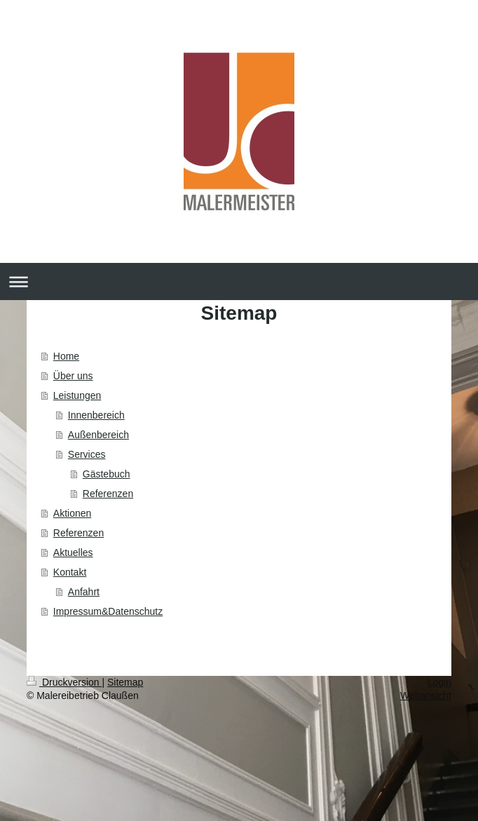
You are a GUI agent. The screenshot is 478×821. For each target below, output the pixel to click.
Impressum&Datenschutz (108, 611)
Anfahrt (84, 591)
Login (439, 682)
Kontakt (69, 572)
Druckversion (64, 682)
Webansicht (425, 695)
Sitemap (125, 682)
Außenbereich (98, 434)
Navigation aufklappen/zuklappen (239, 281)
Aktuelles (73, 552)
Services (87, 454)
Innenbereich (96, 415)
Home (66, 356)
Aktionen (72, 513)
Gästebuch (106, 474)
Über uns (73, 375)
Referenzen (108, 493)
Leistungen (77, 395)
